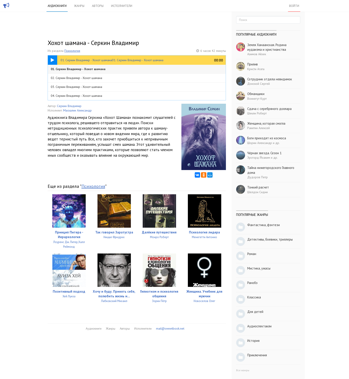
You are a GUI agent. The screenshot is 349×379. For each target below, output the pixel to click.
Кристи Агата (255, 69)
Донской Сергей (258, 84)
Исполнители (121, 6)
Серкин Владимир (69, 106)
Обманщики (255, 94)
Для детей (255, 312)
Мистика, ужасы (258, 268)
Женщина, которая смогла (266, 123)
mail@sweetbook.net (170, 328)
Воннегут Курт (257, 99)
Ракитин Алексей (258, 128)
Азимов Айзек (256, 54)
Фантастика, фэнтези (263, 225)
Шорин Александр (259, 143)
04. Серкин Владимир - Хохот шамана (76, 96)
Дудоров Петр (257, 177)
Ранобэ (252, 283)
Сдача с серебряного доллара (269, 109)
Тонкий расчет (258, 187)
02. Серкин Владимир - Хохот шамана (76, 78)
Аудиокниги (57, 6)
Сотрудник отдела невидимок (269, 79)
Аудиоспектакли (259, 326)
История (253, 340)
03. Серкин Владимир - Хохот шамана (76, 87)
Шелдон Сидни (257, 192)
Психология (72, 51)
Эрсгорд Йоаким (258, 158)
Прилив (252, 64)
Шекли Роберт (257, 113)
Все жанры (242, 370)
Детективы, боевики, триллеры (270, 239)
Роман (251, 254)
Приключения (257, 355)
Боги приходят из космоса (266, 138)
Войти (294, 6)
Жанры (79, 6)
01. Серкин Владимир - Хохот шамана (78, 69)
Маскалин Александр (77, 110)
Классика (254, 297)
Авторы (97, 6)
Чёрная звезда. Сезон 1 (264, 153)
